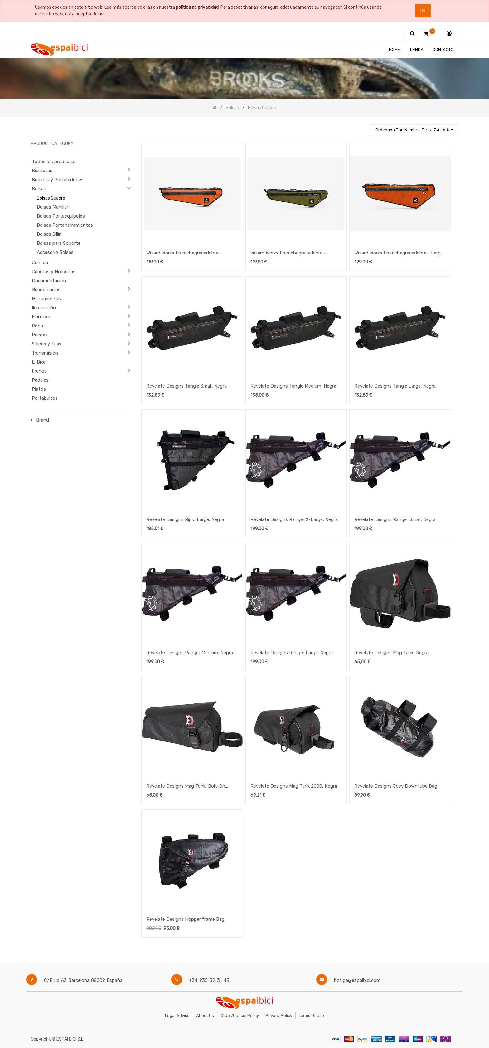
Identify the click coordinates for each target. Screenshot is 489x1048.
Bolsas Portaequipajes (61, 216)
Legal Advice (177, 1015)
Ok (423, 10)
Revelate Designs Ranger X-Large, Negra (294, 519)
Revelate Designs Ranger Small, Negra (395, 519)
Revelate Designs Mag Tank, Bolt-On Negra (185, 786)
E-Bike (39, 362)
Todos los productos (54, 161)
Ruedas (40, 335)
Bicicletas (42, 170)
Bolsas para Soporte (58, 243)
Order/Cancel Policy (239, 1015)
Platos (39, 389)
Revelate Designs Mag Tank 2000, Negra (293, 786)
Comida (40, 262)
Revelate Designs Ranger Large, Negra (291, 652)
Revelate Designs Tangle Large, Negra (395, 386)
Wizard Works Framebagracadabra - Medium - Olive (288, 253)
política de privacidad (197, 7)
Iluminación (44, 308)
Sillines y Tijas (46, 344)
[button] (414, 129)
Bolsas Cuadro (51, 198)
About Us (205, 1015)
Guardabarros (46, 289)
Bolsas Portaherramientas (65, 225)
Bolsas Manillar (52, 207)
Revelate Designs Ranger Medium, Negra (189, 652)
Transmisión (45, 353)
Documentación (49, 280)
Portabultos (45, 398)
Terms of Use (311, 1015)
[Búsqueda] (363, 127)
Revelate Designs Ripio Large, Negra (185, 519)
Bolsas (39, 188)
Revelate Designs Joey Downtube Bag (395, 786)
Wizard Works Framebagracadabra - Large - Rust (398, 253)
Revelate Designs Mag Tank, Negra (391, 652)
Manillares (42, 317)
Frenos (39, 371)
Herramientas (46, 299)
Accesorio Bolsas (55, 252)
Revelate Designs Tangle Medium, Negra (293, 386)
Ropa (37, 326)
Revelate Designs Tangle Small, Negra (186, 386)
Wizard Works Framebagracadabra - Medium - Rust (184, 253)
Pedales (40, 380)
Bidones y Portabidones (58, 179)
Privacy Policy (278, 1015)
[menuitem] (394, 49)
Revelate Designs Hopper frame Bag (185, 919)
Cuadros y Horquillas (53, 271)
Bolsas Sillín (49, 234)
